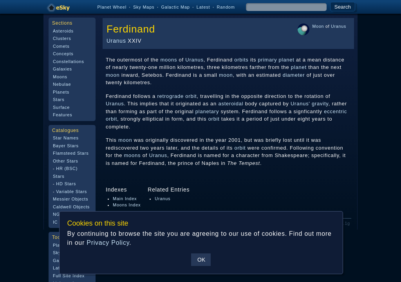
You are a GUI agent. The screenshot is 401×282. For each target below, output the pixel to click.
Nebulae (62, 84)
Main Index (125, 198)
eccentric (335, 111)
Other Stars (65, 161)
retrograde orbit (177, 96)
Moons (60, 76)
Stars (58, 99)
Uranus (116, 41)
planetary (207, 111)
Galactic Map (175, 7)
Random (226, 7)
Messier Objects (70, 199)
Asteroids (63, 31)
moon (113, 75)
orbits (241, 60)
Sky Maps (143, 7)
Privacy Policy (107, 242)
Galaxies (62, 69)
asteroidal (230, 104)
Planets (61, 92)
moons (168, 60)
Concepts (63, 53)
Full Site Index (69, 275)
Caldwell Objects (71, 206)
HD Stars (66, 183)
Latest (203, 7)
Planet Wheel (111, 7)
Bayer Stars (66, 145)
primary (267, 60)
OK (201, 260)
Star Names (66, 138)
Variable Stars (71, 191)
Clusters (62, 38)
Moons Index (127, 204)
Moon (318, 26)
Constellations (68, 61)
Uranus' (300, 104)
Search (342, 7)
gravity (320, 104)
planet (286, 60)
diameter (294, 75)
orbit (111, 119)
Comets (61, 46)
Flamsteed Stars (71, 153)
